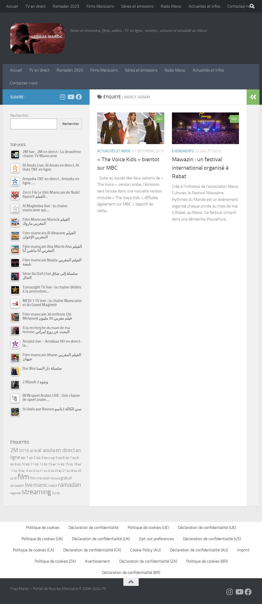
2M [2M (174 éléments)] (14, 450)
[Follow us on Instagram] (62, 97)
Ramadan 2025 (66, 6)
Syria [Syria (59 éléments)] (56, 493)
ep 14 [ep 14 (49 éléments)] (56, 464)
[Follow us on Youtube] (71, 97)
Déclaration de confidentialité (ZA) (148, 561)
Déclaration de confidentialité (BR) (131, 572)
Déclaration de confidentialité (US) (212, 538)
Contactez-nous (241, 6)
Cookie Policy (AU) (145, 550)
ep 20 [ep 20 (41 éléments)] (32, 470)
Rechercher (19, 115)
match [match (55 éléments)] (52, 485)
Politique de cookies (42, 527)
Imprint (243, 550)
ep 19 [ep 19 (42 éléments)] (24, 470)
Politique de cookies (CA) (33, 550)
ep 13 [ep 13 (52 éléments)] (48, 464)
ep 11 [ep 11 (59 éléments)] (30, 464)
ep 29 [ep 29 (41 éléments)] (77, 470)
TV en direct (35, 6)
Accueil (12, 6)
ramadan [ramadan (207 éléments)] (69, 484)
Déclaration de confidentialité (93, 527)
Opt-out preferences (156, 538)
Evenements (183, 151)
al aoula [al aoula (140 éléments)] (46, 450)
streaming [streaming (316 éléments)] (36, 492)
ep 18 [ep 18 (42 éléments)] (17, 470)
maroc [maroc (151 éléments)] (41, 485)
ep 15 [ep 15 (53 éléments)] (65, 464)
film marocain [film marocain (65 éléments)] (40, 478)
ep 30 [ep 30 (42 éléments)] (13, 478)
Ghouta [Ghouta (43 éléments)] (55, 478)
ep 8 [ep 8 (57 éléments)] (75, 458)
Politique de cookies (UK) (42, 538)
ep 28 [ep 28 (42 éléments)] (70, 470)
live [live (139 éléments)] (29, 485)
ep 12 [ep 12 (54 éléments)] (39, 464)
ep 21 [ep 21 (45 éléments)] (39, 470)
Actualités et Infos (204, 6)
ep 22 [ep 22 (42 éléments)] (47, 470)
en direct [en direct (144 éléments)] (65, 450)
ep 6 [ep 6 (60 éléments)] (61, 458)
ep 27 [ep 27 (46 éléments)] (62, 470)
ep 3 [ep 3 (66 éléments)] (39, 457)
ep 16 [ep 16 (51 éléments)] (73, 464)
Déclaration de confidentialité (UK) (101, 538)
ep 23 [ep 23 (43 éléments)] (54, 470)
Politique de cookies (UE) (148, 527)
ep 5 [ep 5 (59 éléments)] (54, 458)
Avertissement (97, 561)
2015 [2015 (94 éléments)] (24, 450)
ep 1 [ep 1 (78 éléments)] (24, 457)
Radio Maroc (171, 6)
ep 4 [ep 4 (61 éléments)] (47, 458)
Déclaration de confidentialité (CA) (92, 550)
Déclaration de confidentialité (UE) (207, 527)
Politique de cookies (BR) (207, 561)
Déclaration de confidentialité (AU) (199, 550)
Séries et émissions (137, 6)
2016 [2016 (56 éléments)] (33, 451)
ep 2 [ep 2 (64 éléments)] (32, 458)
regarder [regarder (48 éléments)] (15, 493)
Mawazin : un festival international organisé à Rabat (200, 168)
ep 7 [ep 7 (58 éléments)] (69, 458)
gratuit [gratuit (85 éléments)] (66, 477)
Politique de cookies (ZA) (55, 561)
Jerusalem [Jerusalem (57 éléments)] (17, 485)
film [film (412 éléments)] (23, 476)
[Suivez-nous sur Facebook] (79, 97)
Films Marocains (100, 6)
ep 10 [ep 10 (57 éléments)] (21, 464)
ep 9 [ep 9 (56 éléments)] (13, 464)
